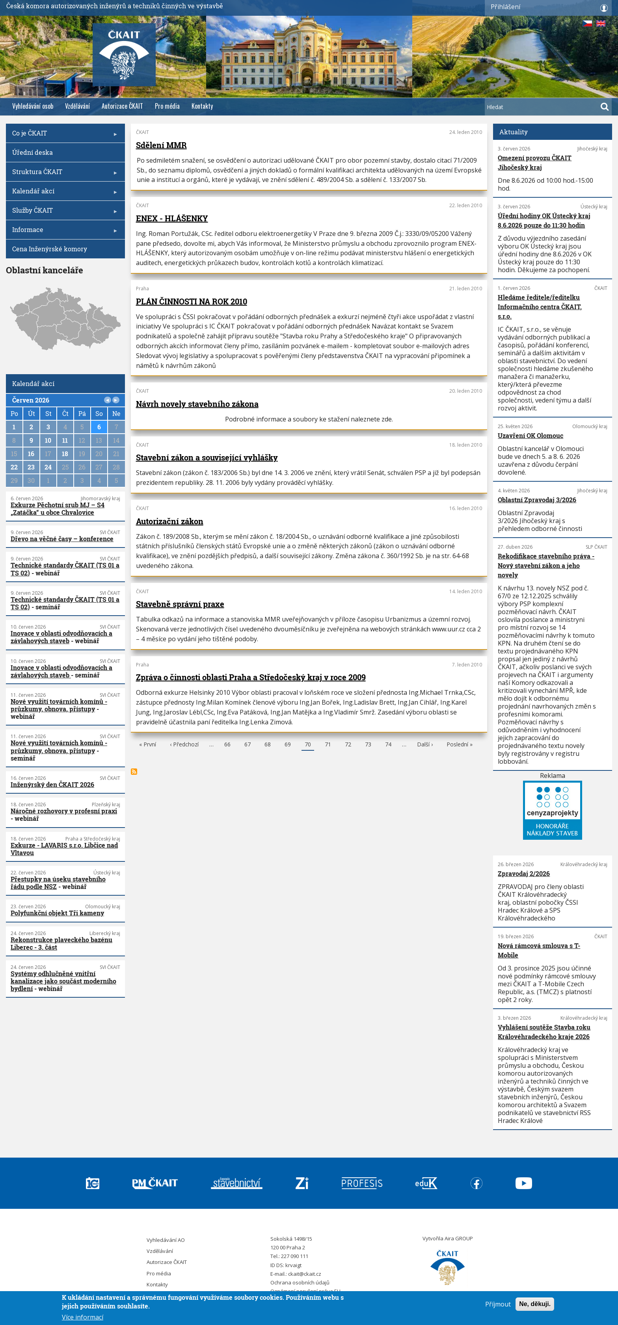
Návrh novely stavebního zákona (197, 404)
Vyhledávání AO (166, 1239)
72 (348, 745)
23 (31, 467)
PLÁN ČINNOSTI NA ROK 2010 (191, 301)
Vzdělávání (77, 106)
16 (31, 453)
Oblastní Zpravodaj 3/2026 (537, 499)
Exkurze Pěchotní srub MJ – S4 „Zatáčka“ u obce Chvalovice (57, 508)
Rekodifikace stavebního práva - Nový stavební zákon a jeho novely (546, 565)
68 (267, 745)
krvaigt (293, 1265)
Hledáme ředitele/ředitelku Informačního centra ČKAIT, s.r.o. (540, 306)
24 (48, 467)
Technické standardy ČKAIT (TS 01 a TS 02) (65, 569)
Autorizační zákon (169, 521)
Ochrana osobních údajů (299, 1282)
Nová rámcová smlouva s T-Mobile (539, 950)
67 (247, 745)
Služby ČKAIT (63, 213)
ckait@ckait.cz (304, 1273)
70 (308, 745)
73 (368, 745)
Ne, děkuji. (535, 1304)
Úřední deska (32, 152)
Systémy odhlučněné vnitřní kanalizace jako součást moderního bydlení (63, 981)
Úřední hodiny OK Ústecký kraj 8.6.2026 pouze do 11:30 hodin (544, 220)
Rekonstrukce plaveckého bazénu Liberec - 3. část (61, 943)
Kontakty (202, 106)
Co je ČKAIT (63, 136)
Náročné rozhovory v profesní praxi (64, 811)
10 (48, 440)
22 (14, 467)
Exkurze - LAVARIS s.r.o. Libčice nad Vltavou (64, 849)
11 (65, 440)
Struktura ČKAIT (63, 174)
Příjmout (498, 1304)
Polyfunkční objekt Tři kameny (57, 913)
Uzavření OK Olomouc (530, 435)
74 (388, 745)
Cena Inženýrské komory (49, 249)
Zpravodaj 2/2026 (524, 873)
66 (227, 745)
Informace (63, 232)
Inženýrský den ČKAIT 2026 (52, 784)
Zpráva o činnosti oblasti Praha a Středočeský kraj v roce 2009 (251, 677)
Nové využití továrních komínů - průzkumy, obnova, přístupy (59, 705)
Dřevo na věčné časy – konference (62, 538)
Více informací (82, 1317)
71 (328, 745)
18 (65, 453)
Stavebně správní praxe (180, 604)
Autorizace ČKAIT (122, 106)
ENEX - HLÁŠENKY (172, 218)
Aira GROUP (459, 1238)
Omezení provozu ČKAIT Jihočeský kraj (534, 162)
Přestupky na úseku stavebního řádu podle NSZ (58, 883)
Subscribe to (134, 771)
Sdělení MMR (161, 145)
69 (288, 745)
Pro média (167, 106)
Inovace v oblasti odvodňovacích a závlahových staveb (61, 637)
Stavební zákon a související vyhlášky (207, 457)
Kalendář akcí (63, 193)
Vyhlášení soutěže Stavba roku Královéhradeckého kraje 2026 (544, 1032)
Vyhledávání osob (32, 106)
